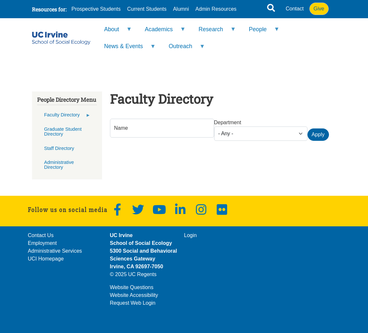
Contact (295, 8)
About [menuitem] (114, 32)
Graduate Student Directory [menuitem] (62, 132)
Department (227, 122)
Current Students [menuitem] (147, 9)
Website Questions (132, 287)
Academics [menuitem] (161, 32)
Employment (42, 243)
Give (319, 8)
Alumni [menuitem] (181, 9)
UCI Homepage (46, 258)
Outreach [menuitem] (182, 49)
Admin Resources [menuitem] (216, 9)
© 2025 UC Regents (133, 274)
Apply (318, 134)
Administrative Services (55, 251)
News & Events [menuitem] (126, 49)
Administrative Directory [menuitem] (59, 165)
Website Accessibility (134, 295)
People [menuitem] (259, 32)
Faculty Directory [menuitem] (64, 117)
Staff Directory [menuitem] (59, 148)
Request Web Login (133, 303)
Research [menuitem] (213, 32)
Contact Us (41, 235)
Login (190, 235)
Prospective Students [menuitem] (96, 9)
